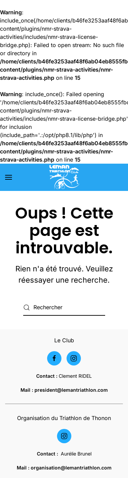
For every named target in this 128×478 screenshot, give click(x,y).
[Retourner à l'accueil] (64, 177)
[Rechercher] (64, 307)
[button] (8, 177)
